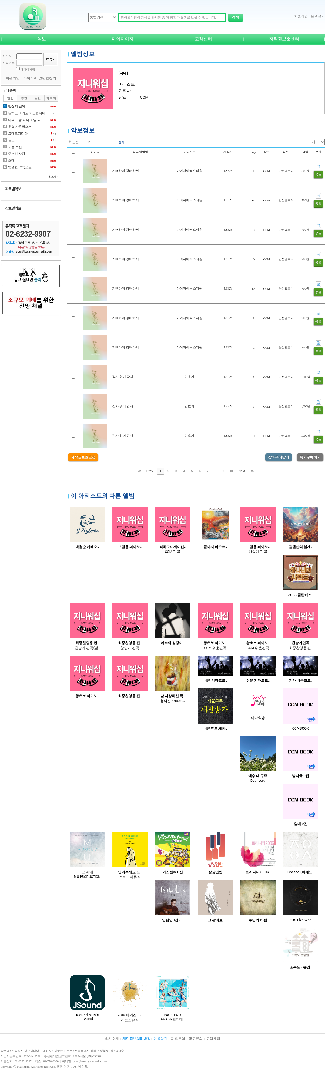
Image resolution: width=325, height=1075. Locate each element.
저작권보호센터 (284, 38)
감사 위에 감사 (122, 377)
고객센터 (203, 38)
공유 (318, 174)
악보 (41, 38)
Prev (149, 471)
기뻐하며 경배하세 (125, 171)
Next (242, 471)
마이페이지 (122, 38)
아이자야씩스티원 (189, 171)
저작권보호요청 (83, 457)
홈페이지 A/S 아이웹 (72, 1066)
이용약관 (160, 1039)
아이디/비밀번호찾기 (39, 78)
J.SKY (228, 171)
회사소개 (112, 1039)
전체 (121, 142)
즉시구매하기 (310, 457)
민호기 (189, 377)
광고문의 (196, 1039)
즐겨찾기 (318, 16)
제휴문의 (178, 1039)
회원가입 (301, 16)
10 (231, 471)
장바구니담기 (278, 457)
